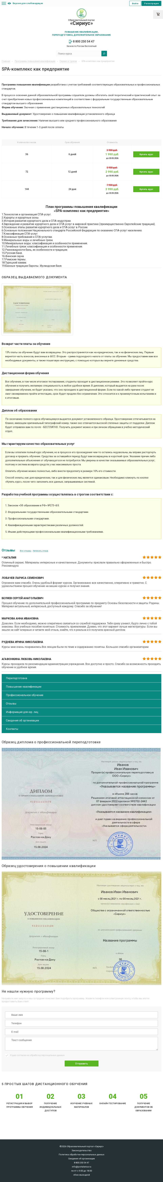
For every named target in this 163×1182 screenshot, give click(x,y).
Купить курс (146, 154)
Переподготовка (16, 678)
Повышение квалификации (23, 686)
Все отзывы (25, 551)
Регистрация (151, 3)
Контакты (12, 729)
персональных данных (52, 1055)
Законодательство (82, 1150)
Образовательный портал (81, 22)
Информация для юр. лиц (22, 712)
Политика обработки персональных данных (81, 1154)
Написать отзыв (40, 551)
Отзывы (11, 703)
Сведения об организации (22, 720)
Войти (135, 3)
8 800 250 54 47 (81, 41)
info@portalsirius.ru (81, 1166)
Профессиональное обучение (24, 695)
